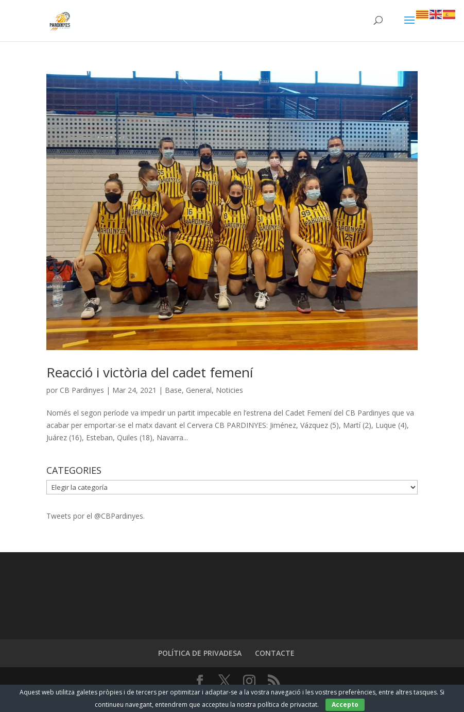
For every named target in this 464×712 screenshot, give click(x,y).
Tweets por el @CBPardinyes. (95, 516)
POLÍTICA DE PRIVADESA (200, 653)
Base (173, 390)
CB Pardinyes (82, 390)
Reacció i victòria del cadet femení (149, 372)
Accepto (345, 704)
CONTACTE (275, 653)
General (199, 390)
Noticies (229, 390)
